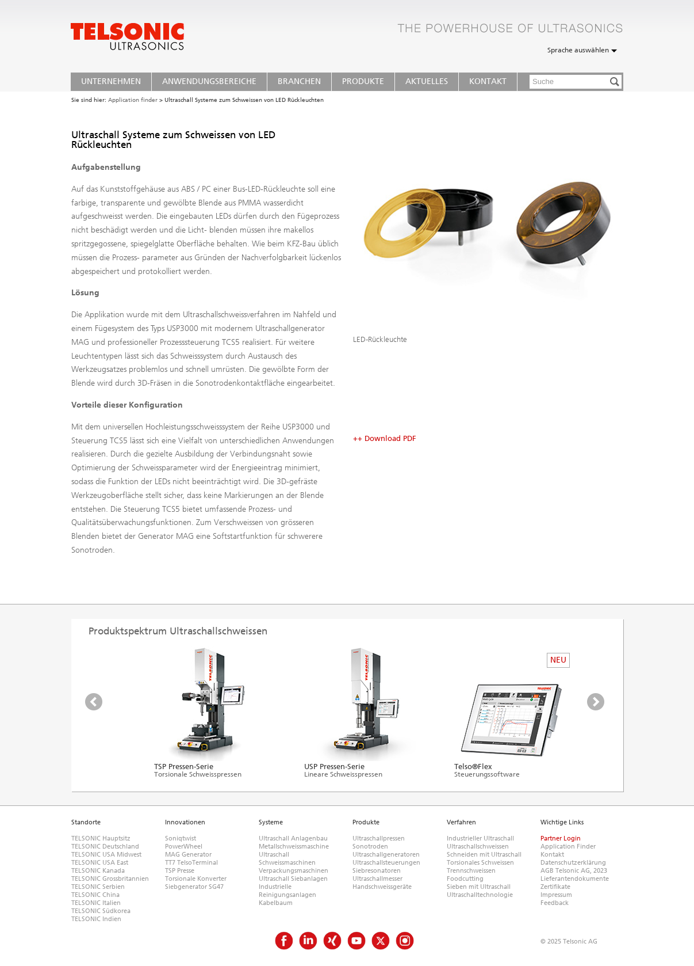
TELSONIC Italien (96, 903)
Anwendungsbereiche (209, 81)
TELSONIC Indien (96, 919)
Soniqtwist (180, 838)
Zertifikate (555, 887)
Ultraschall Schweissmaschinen (287, 858)
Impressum (556, 895)
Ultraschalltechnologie (480, 895)
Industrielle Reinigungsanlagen (287, 891)
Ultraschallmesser (377, 879)
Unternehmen (111, 81)
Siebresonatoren (376, 870)
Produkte (363, 81)
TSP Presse (179, 870)
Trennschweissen (471, 870)
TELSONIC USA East (99, 862)
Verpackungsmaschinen (293, 870)
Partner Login (560, 838)
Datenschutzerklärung (573, 862)
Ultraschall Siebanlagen (293, 879)
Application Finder (568, 846)
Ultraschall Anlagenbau (293, 838)
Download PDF (390, 438)
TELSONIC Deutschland (105, 846)
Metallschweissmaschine (294, 846)
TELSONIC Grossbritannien (110, 879)
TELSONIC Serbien (98, 887)
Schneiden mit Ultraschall (484, 854)
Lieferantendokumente (574, 879)
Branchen (299, 81)
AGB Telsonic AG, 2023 (573, 870)
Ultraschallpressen (378, 838)
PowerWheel (183, 846)
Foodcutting (465, 879)
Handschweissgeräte (382, 887)
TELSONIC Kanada (98, 870)
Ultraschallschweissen (478, 846)
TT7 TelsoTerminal (191, 862)
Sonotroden (370, 846)
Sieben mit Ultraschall (479, 887)
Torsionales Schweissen (480, 862)
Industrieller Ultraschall (480, 838)
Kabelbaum (276, 903)
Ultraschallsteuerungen (386, 862)
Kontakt (488, 81)
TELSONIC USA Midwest (106, 854)
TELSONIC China (95, 895)
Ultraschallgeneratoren (386, 854)
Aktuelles (426, 81)
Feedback (554, 903)
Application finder (133, 100)
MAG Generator (188, 854)
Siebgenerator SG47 (194, 887)
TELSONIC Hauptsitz (101, 838)
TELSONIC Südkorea (101, 911)
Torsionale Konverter (196, 879)
